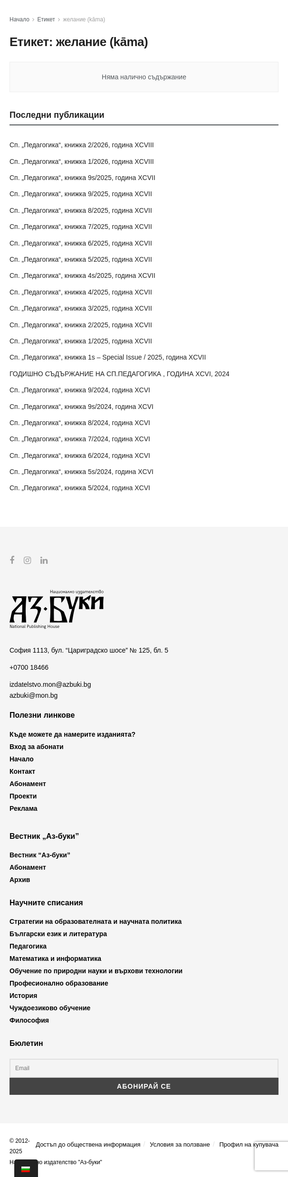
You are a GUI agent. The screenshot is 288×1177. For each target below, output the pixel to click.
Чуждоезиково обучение (50, 1008)
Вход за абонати (37, 746)
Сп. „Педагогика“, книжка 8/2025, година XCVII (81, 210)
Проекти (23, 795)
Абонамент (28, 783)
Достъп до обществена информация (88, 1144)
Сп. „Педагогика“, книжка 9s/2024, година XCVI (82, 406)
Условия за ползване (180, 1144)
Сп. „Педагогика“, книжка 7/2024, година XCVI (80, 439)
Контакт (22, 771)
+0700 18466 (29, 667)
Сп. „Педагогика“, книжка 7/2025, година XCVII (81, 226)
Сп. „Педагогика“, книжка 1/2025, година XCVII (81, 341)
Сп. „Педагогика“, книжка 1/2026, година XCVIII (82, 161)
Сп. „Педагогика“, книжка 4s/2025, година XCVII (82, 275)
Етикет (46, 19)
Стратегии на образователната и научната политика (96, 921)
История (23, 995)
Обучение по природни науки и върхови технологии (96, 971)
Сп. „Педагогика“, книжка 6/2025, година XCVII (81, 243)
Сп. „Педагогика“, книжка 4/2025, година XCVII (81, 292)
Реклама (24, 808)
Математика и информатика (55, 958)
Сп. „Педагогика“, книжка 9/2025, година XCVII (81, 194)
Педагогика (28, 946)
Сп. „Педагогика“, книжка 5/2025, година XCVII (81, 259)
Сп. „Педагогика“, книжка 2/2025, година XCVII (81, 325)
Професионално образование (59, 983)
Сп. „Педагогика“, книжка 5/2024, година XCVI (80, 488)
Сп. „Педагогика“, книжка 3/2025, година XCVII (81, 308)
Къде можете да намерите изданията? (72, 734)
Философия (29, 1020)
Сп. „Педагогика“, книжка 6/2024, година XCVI (80, 455)
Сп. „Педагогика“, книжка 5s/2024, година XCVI (82, 471)
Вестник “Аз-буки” (40, 855)
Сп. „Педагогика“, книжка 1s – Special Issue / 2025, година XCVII (108, 357)
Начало (19, 19)
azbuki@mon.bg (34, 695)
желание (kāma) (84, 19)
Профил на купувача (248, 1144)
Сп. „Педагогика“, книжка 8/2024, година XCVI (80, 423)
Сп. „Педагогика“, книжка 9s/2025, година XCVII (82, 177)
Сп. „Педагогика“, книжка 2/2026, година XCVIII (82, 145)
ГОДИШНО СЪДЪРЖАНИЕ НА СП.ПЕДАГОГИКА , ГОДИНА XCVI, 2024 (120, 374)
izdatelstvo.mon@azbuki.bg (50, 684)
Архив (20, 879)
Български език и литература (58, 934)
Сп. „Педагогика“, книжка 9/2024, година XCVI (80, 390)
